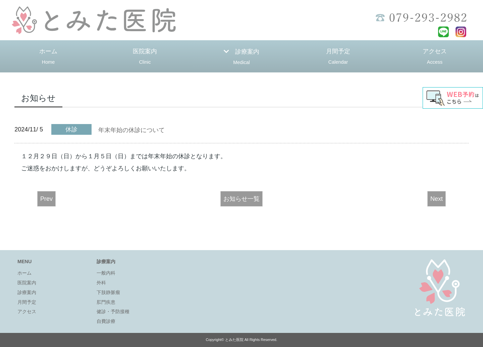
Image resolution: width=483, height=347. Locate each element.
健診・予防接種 (113, 311)
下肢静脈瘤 (108, 292)
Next (436, 198)
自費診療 (106, 321)
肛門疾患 (106, 302)
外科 (101, 282)
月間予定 (338, 57)
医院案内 (144, 57)
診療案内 (241, 57)
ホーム (48, 57)
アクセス (434, 57)
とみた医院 (234, 340)
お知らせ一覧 (241, 198)
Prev (46, 198)
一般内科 (106, 273)
